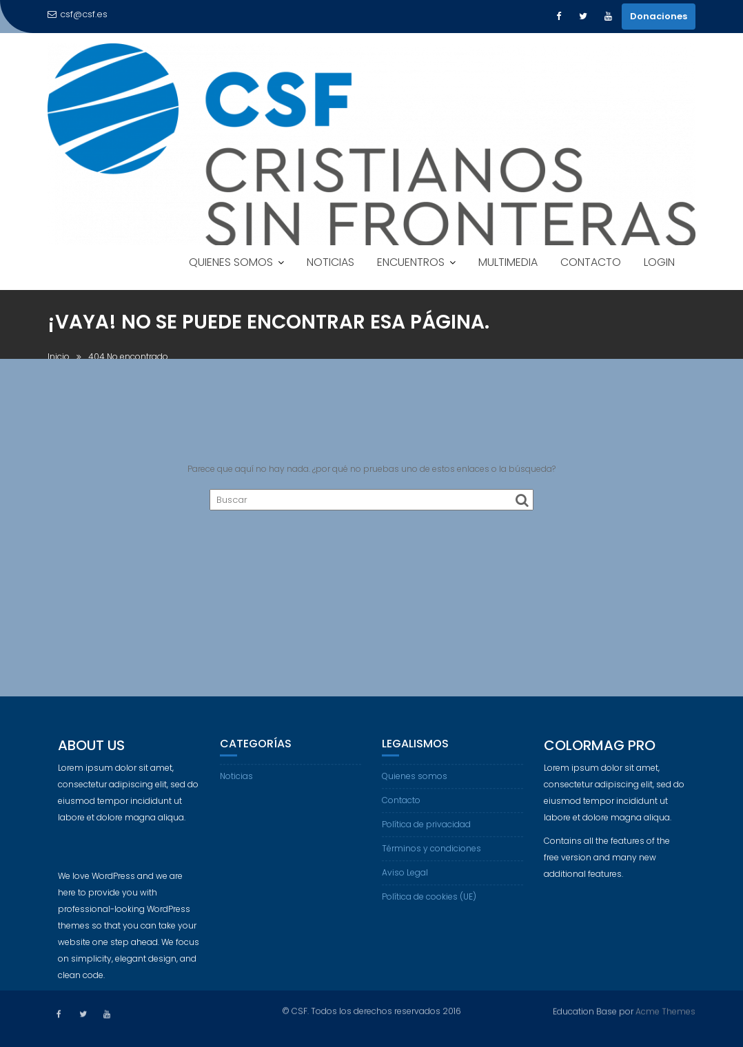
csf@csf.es (78, 14)
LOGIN (659, 262)
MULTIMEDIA (508, 262)
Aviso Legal (405, 883)
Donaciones (658, 16)
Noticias (236, 786)
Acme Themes (665, 1010)
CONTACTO (590, 262)
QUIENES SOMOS (231, 262)
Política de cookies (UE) (429, 907)
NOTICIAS (330, 262)
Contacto (401, 810)
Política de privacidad (426, 834)
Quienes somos (414, 786)
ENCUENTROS (411, 262)
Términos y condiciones (431, 858)
